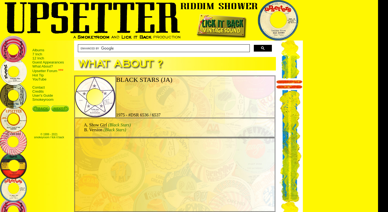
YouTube (39, 79)
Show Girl (98, 125)
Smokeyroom (43, 99)
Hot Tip (38, 75)
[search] (163, 48)
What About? (42, 66)
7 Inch (37, 54)
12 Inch (38, 58)
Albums (38, 50)
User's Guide (42, 95)
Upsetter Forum (44, 71)
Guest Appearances (48, 62)
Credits (38, 91)
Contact (38, 87)
